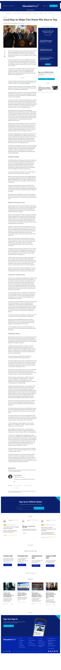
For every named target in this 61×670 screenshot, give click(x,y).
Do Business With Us (51, 638)
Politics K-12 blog (29, 82)
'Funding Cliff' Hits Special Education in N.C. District (46, 41)
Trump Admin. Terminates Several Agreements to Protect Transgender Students (37, 594)
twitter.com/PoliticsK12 (25, 83)
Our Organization (21, 640)
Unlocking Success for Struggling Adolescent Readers (11, 527)
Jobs (23, 524)
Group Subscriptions (41, 643)
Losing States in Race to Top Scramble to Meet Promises (46, 50)
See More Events (30, 545)
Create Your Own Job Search (30, 573)
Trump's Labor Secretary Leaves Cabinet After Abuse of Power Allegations (8, 594)
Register (5, 535)
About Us (20, 638)
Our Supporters (21, 645)
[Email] (25, 508)
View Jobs (36, 565)
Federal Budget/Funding (18, 485)
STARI (16, 535)
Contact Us (31, 638)
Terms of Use (33, 651)
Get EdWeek (40, 638)
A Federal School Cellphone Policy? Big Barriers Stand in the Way (44, 89)
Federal (5, 17)
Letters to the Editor (32, 640)
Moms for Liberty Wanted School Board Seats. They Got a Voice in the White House (51, 595)
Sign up (38, 508)
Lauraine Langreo (41, 92)
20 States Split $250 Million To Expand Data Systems (46, 58)
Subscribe (53, 5)
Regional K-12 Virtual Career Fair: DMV (28, 527)
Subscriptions (40, 640)
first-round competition (13, 52)
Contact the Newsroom (32, 645)
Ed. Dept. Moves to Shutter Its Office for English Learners (22, 594)
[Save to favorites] (4, 54)
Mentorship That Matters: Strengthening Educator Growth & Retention (48, 529)
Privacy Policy (39, 651)
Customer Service (31, 643)
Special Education (43, 39)
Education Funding (43, 47)
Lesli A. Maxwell (14, 23)
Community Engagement (28, 485)
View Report (48, 64)
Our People (21, 643)
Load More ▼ (30, 612)
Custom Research (51, 648)
